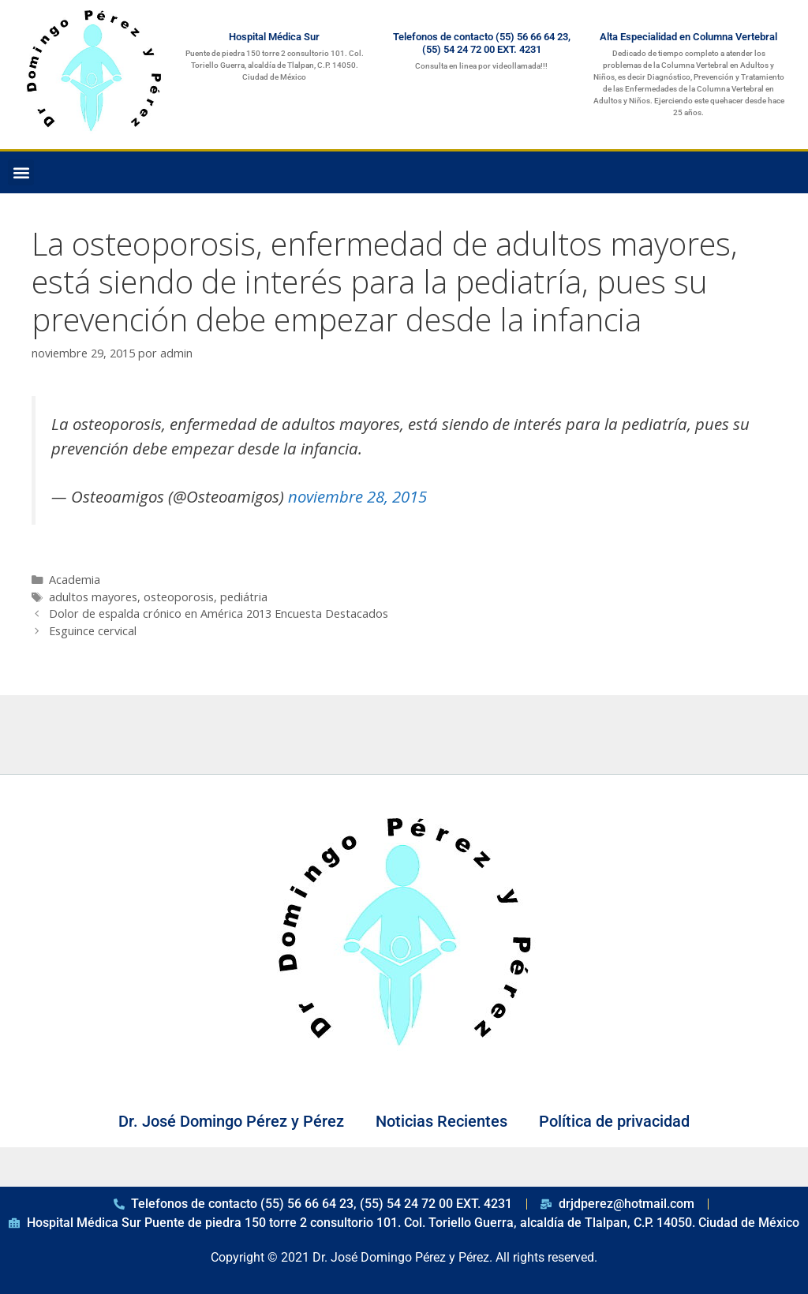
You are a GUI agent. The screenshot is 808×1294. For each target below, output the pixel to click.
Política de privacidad (614, 1121)
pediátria (243, 596)
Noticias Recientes (441, 1121)
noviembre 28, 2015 (357, 496)
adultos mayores (93, 596)
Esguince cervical (93, 630)
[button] (21, 172)
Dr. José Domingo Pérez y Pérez (231, 1121)
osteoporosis (179, 596)
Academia (74, 579)
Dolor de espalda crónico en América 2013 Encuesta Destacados (218, 613)
